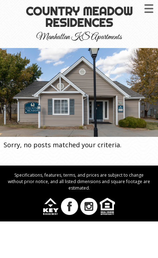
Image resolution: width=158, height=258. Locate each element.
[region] (79, 92)
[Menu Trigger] (149, 8)
